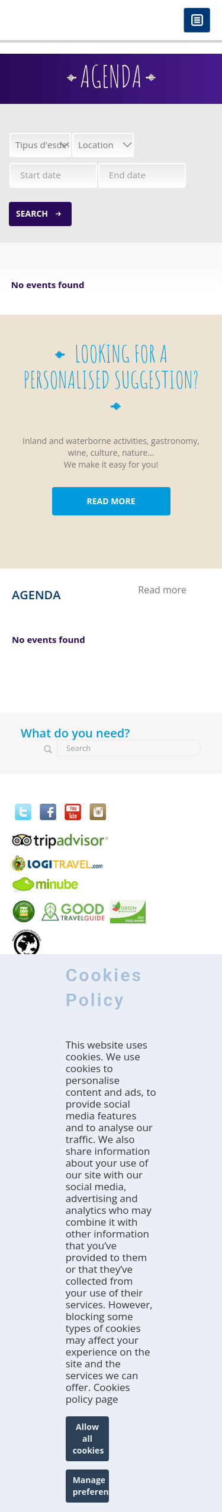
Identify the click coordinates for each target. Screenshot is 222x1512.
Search (32, 213)
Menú (197, 21)
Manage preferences (91, 1485)
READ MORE (110, 501)
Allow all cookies (88, 1438)
